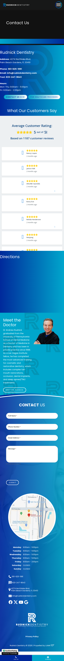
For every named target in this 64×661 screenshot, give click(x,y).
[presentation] (23, 471)
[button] (58, 4)
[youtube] (21, 603)
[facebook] (10, 603)
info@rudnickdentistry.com (22, 73)
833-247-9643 (14, 77)
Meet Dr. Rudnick (14, 390)
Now (15, 97)
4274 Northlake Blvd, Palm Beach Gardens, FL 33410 (23, 589)
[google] (26, 603)
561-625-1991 (15, 69)
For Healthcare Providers (44, 97)
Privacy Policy (32, 636)
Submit (12, 482)
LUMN (49, 645)
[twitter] (16, 603)
